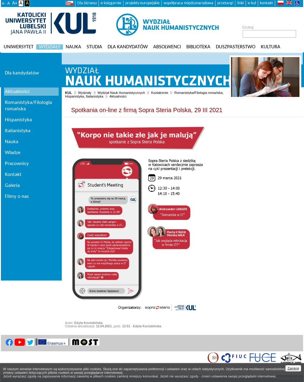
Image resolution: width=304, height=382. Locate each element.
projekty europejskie (142, 3)
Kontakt (13, 174)
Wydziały (49, 47)
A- (3, 3)
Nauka (73, 47)
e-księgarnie (111, 3)
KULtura (270, 47)
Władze (12, 152)
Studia (94, 47)
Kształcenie (159, 93)
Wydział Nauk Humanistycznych (121, 93)
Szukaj (248, 27)
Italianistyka (17, 130)
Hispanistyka (18, 119)
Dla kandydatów (128, 47)
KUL (68, 93)
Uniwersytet (18, 47)
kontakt (266, 3)
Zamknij (293, 368)
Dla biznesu (87, 3)
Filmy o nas (17, 196)
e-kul (252, 3)
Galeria (12, 185)
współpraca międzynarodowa (188, 3)
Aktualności (117, 96)
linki (240, 3)
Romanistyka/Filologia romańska (28, 106)
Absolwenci (167, 47)
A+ (14, 3)
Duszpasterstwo (235, 47)
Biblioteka (198, 47)
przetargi (225, 3)
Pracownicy (17, 163)
